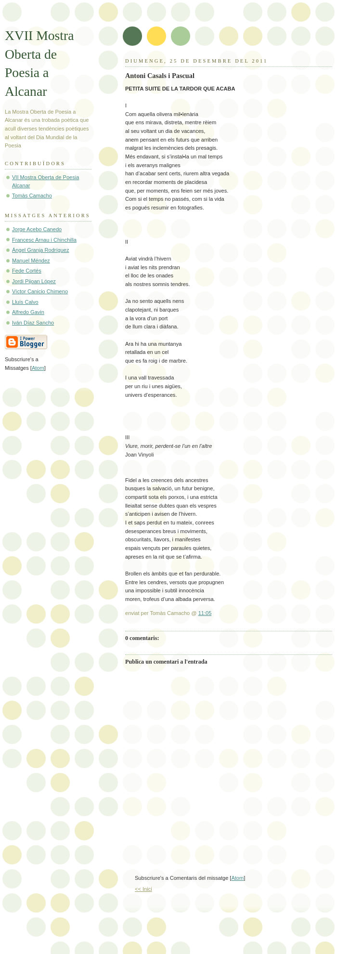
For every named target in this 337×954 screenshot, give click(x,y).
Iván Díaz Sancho (33, 323)
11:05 (205, 613)
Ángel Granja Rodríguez (40, 250)
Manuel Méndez (31, 260)
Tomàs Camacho (32, 195)
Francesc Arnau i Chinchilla (44, 240)
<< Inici (143, 889)
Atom (237, 878)
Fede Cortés (26, 271)
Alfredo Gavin (28, 312)
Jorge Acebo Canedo (37, 229)
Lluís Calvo (25, 302)
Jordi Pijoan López (34, 281)
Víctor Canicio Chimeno (40, 291)
